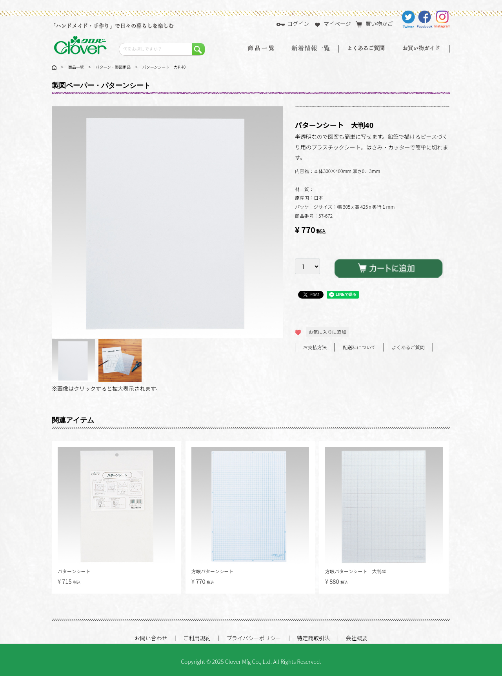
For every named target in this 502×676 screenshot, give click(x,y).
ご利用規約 (197, 638)
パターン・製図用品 (113, 67)
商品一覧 (76, 67)
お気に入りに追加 (327, 331)
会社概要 (356, 638)
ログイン (292, 23)
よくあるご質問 (408, 347)
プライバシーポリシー (253, 638)
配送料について (359, 347)
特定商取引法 (313, 638)
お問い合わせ (151, 638)
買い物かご (374, 23)
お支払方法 (315, 347)
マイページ (332, 23)
